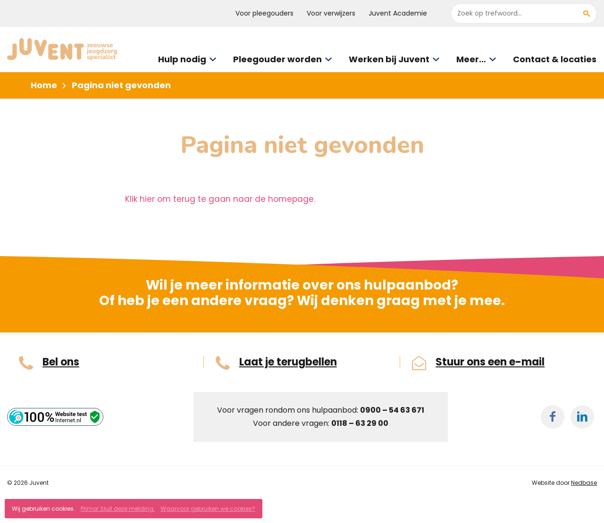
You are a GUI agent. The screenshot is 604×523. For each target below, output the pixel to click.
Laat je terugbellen (288, 362)
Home (44, 85)
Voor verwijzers (331, 13)
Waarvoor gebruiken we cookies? (207, 509)
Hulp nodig (182, 59)
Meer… (471, 59)
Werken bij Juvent (389, 59)
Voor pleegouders (264, 13)
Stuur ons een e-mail (490, 362)
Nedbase (584, 483)
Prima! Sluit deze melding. (118, 509)
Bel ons (60, 362)
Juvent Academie (398, 13)
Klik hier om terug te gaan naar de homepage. (220, 199)
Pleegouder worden (277, 59)
